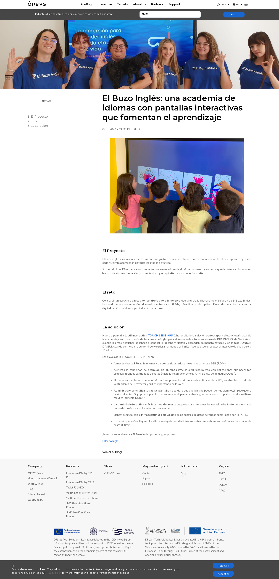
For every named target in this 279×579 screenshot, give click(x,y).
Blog (30, 488)
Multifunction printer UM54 (81, 498)
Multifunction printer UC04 (81, 492)
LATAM (223, 484)
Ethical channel (36, 494)
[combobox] (170, 14)
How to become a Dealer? (42, 478)
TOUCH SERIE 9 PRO (161, 335)
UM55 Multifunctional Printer (78, 505)
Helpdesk (147, 483)
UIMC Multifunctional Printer (78, 514)
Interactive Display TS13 (80, 482)
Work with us (35, 483)
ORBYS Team (35, 473)
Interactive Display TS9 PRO (79, 475)
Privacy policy (54, 572)
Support (147, 478)
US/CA (222, 479)
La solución (39, 125)
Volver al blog (112, 452)
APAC (222, 490)
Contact (147, 473)
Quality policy (35, 499)
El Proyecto (39, 116)
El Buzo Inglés (111, 440)
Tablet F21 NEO (75, 487)
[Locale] (223, 4)
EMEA (222, 473)
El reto (36, 121)
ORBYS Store (112, 473)
